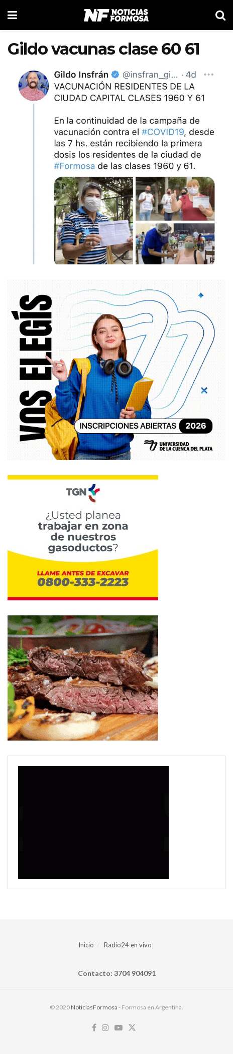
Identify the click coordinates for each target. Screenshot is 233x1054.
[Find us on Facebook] (94, 1027)
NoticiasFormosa (94, 1007)
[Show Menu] (12, 15)
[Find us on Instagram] (105, 1027)
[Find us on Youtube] (118, 1027)
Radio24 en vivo (128, 945)
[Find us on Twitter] (132, 1027)
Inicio (86, 945)
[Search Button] (220, 15)
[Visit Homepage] (116, 15)
